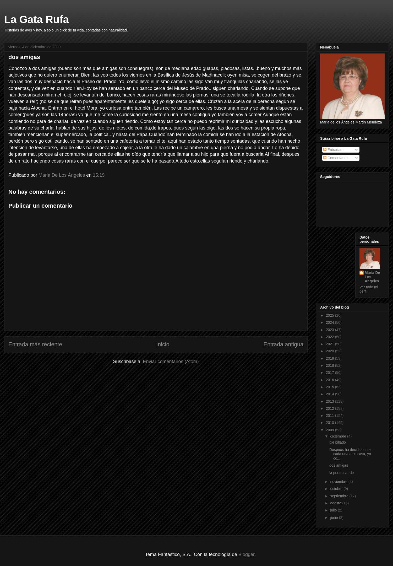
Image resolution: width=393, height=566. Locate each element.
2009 (330, 430)
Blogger (246, 554)
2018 (330, 365)
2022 (330, 337)
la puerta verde (341, 473)
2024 (330, 322)
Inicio (162, 344)
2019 (330, 358)
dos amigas (338, 465)
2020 (330, 351)
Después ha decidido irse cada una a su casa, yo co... (350, 454)
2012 (330, 408)
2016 (330, 380)
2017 (330, 372)
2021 (330, 344)
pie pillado (337, 442)
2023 (330, 330)
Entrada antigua (283, 344)
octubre (336, 489)
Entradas (332, 150)
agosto (336, 503)
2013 (330, 401)
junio (334, 517)
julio (334, 510)
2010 (330, 423)
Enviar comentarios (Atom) (171, 361)
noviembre (339, 481)
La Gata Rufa (36, 19)
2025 (330, 315)
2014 (330, 394)
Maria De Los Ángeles (372, 277)
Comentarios (335, 158)
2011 (330, 415)
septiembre (339, 496)
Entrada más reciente (35, 344)
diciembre (338, 436)
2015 (330, 387)
